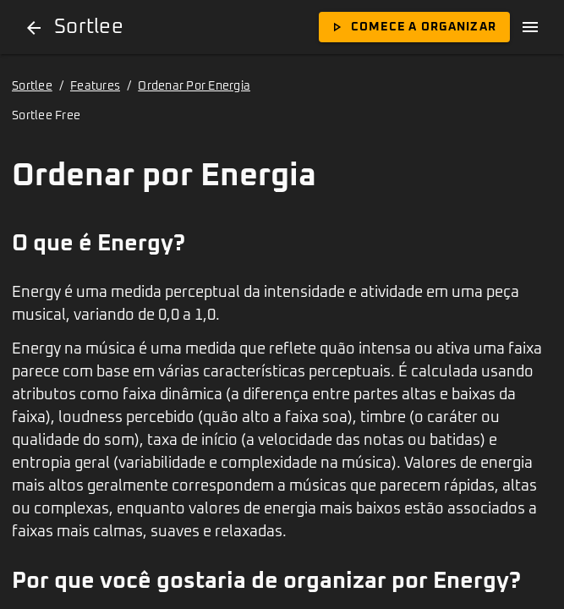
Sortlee (32, 86)
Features (95, 86)
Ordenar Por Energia (194, 86)
